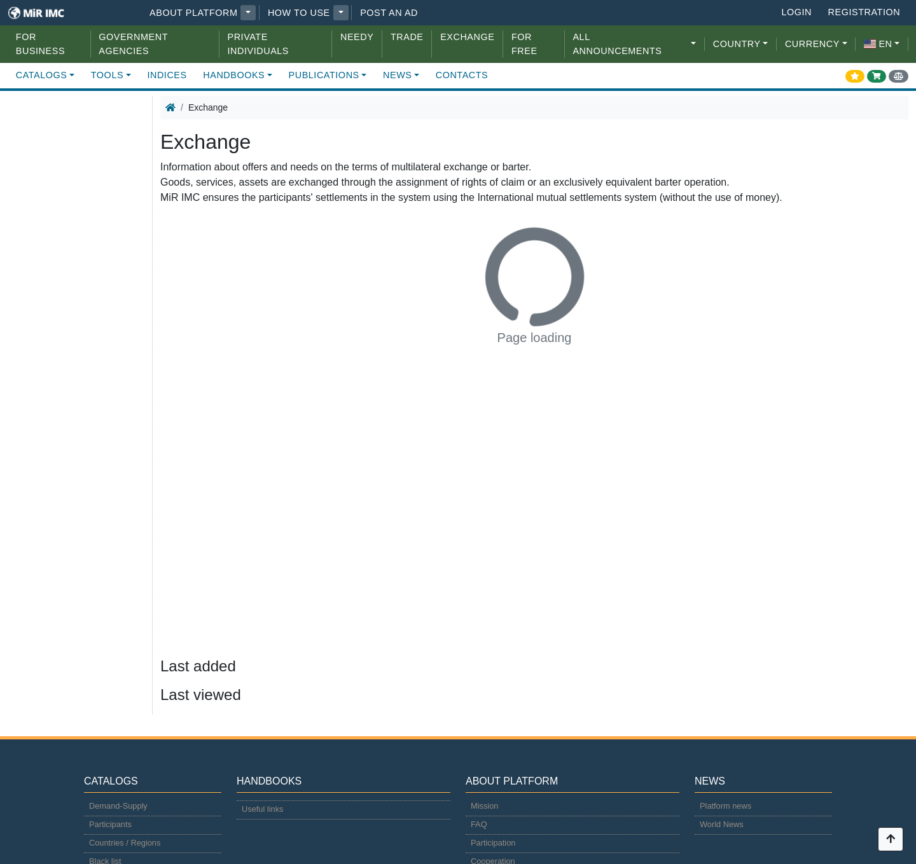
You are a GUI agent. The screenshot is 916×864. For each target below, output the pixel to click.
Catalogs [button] (41, 75)
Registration (864, 12)
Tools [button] (107, 75)
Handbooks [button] (234, 75)
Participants (110, 824)
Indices (166, 75)
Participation (493, 842)
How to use (299, 13)
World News (722, 824)
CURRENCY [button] (812, 44)
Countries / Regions (124, 842)
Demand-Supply (118, 806)
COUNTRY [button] (737, 44)
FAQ (479, 824)
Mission (484, 806)
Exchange (467, 37)
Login (796, 12)
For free (524, 44)
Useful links (262, 809)
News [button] (397, 75)
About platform (193, 13)
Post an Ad (389, 13)
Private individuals (258, 44)
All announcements (617, 44)
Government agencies (133, 44)
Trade (407, 37)
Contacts (462, 75)
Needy (356, 37)
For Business (40, 44)
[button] (248, 12)
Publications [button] (324, 75)
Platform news (725, 806)
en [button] (878, 44)
